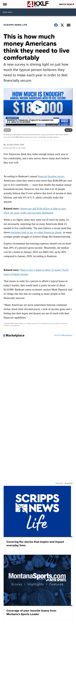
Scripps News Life (15, 24)
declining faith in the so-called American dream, (36, 232)
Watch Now (66, 4)
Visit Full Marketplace (63, 335)
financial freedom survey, (51, 176)
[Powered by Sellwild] (68, 483)
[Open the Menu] (4, 4)
